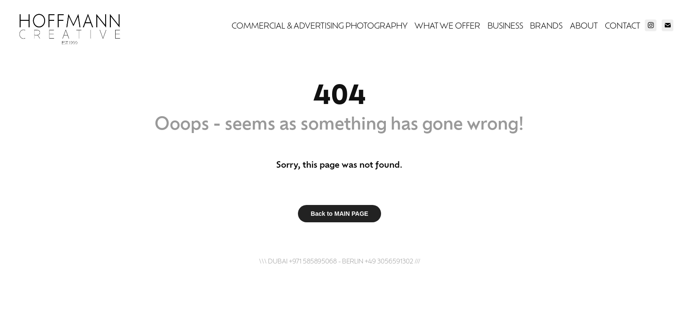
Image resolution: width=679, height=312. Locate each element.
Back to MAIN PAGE (340, 213)
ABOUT (584, 25)
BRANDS (546, 25)
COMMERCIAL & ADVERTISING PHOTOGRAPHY (319, 25)
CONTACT (622, 25)
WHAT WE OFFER (447, 25)
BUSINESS (505, 25)
